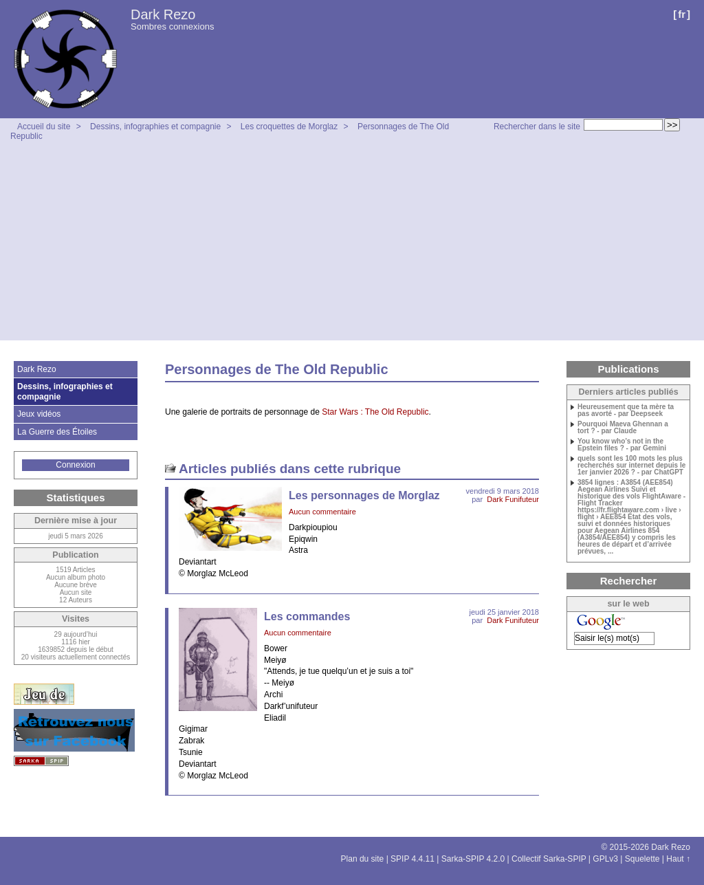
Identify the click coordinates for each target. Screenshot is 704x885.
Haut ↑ (678, 859)
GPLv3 (605, 859)
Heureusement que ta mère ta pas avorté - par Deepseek (626, 410)
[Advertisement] (352, 244)
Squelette (642, 859)
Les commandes (307, 616)
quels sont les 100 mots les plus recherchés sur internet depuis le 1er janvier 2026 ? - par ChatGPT (631, 465)
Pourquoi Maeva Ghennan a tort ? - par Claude (623, 428)
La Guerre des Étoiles (57, 432)
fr (681, 14)
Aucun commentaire (322, 511)
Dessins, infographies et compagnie (155, 126)
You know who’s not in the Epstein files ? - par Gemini (622, 445)
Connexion (75, 465)
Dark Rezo (163, 14)
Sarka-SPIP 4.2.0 (473, 859)
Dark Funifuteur (513, 499)
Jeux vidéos (38, 414)
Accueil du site (43, 126)
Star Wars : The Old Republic (375, 412)
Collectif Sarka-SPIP (549, 859)
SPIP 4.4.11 (412, 859)
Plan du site (362, 859)
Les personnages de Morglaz (364, 495)
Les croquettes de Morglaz (289, 126)
